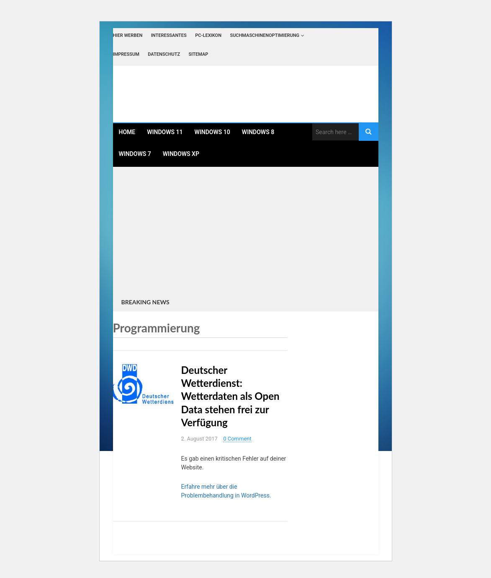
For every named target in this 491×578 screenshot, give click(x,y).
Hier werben (128, 35)
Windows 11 (165, 132)
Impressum (126, 54)
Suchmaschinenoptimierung (264, 35)
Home (127, 132)
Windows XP (181, 153)
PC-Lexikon (208, 35)
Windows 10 (212, 132)
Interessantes (169, 35)
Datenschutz (164, 54)
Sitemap (198, 54)
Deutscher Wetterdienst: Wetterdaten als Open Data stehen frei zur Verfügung (230, 396)
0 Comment (237, 438)
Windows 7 (135, 153)
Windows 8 (258, 132)
